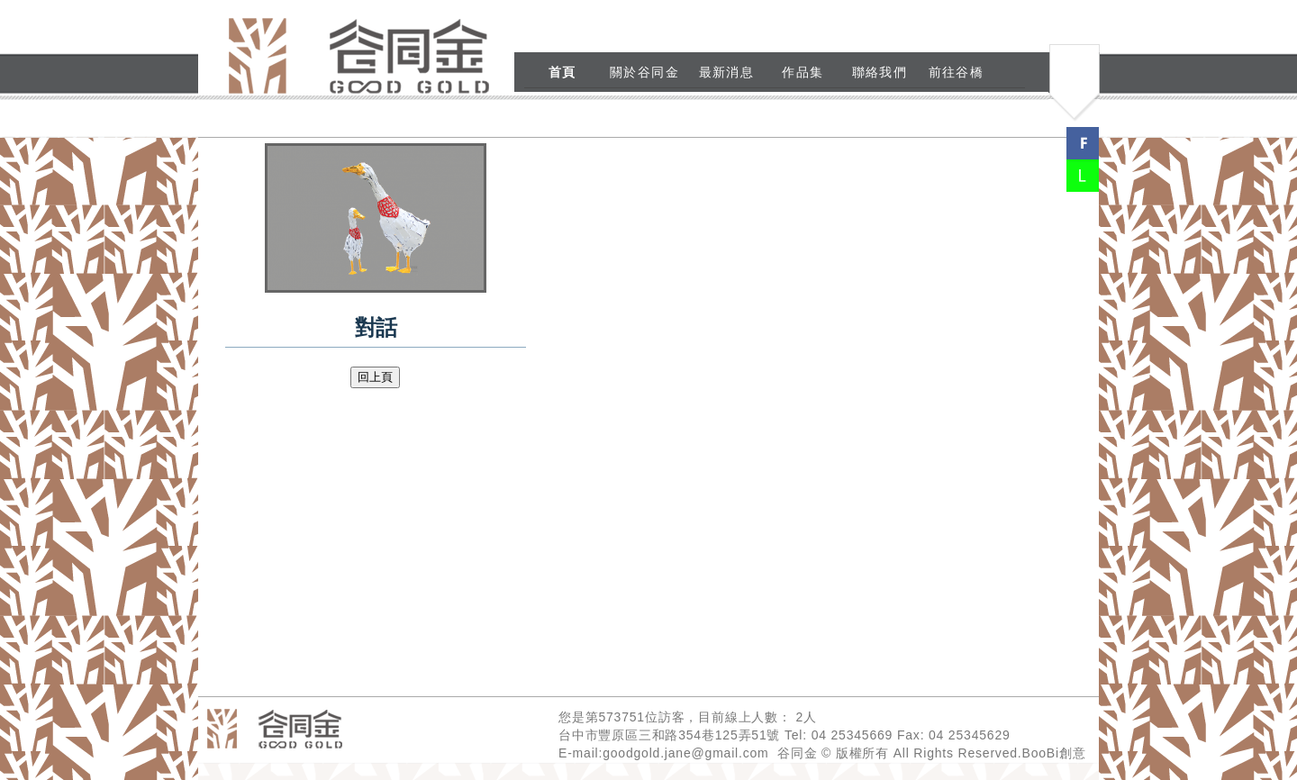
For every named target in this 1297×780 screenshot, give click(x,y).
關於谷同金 (644, 72)
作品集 (802, 72)
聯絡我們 (880, 72)
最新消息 (727, 72)
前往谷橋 (956, 72)
